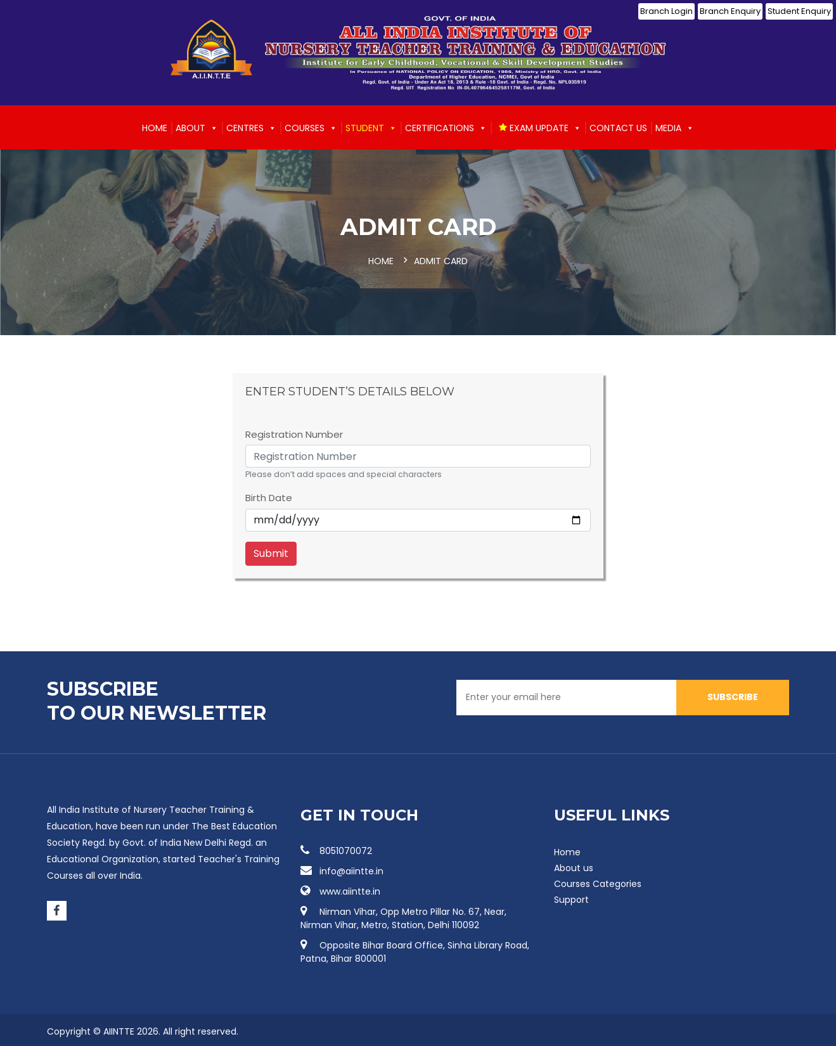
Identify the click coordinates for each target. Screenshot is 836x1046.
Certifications (446, 128)
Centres (251, 128)
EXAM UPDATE (539, 128)
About (197, 128)
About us (573, 867)
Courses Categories (597, 883)
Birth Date (268, 497)
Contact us (618, 128)
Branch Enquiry (730, 11)
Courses (311, 128)
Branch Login (666, 11)
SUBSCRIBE (732, 696)
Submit (271, 552)
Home (154, 128)
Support (571, 899)
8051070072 (336, 850)
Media (674, 128)
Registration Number (294, 433)
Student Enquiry (799, 11)
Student (371, 128)
